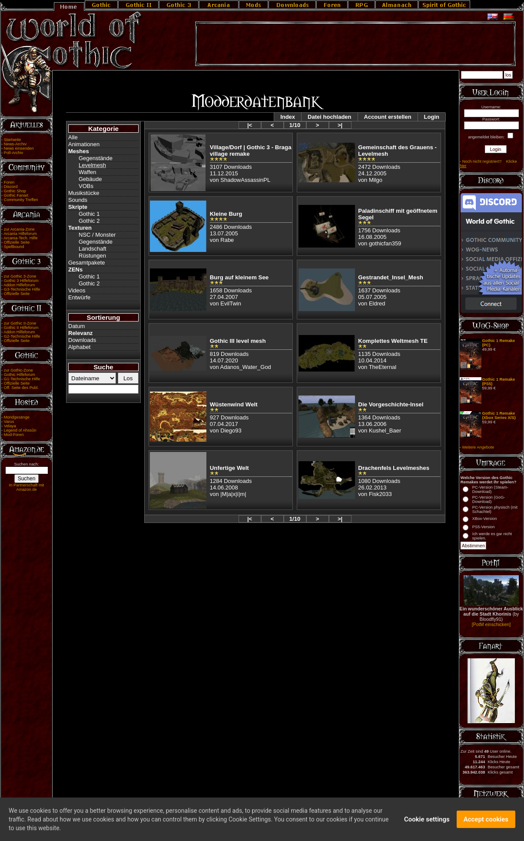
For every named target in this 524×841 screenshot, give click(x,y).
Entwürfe (79, 297)
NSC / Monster (97, 234)
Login (431, 117)
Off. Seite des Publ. (21, 387)
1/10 (294, 125)
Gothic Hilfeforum (19, 374)
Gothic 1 (89, 214)
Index (287, 117)
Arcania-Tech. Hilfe (20, 238)
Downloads (82, 340)
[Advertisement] (355, 44)
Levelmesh (92, 165)
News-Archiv (15, 144)
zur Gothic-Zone (18, 370)
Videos (77, 290)
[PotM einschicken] (491, 624)
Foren (9, 182)
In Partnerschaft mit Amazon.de (26, 487)
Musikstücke (83, 193)
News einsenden (19, 148)
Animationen (83, 144)
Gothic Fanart (16, 195)
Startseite (12, 139)
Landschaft (92, 248)
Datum (76, 326)
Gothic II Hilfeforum (21, 327)
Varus (9, 421)
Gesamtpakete (86, 262)
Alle (73, 137)
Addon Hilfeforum (19, 285)
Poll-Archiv (13, 153)
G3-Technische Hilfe (22, 289)
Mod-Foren (14, 434)
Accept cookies (486, 823)
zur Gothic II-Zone (20, 323)
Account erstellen (387, 117)
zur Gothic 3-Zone (20, 276)
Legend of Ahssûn (20, 430)
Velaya (10, 426)
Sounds (77, 200)
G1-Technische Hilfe (22, 379)
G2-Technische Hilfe (22, 336)
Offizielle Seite (17, 242)
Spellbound (14, 247)
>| (340, 125)
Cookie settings (427, 823)
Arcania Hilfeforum (20, 233)
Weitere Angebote (478, 447)
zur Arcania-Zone (19, 229)
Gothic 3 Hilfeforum (21, 280)
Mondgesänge (17, 417)
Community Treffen (21, 200)
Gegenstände (96, 158)
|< (249, 125)
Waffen (87, 172)
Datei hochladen (329, 117)
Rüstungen (92, 255)
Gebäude (90, 179)
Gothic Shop (15, 191)
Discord (11, 186)
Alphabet (79, 347)
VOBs (86, 186)
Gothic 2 (89, 221)
